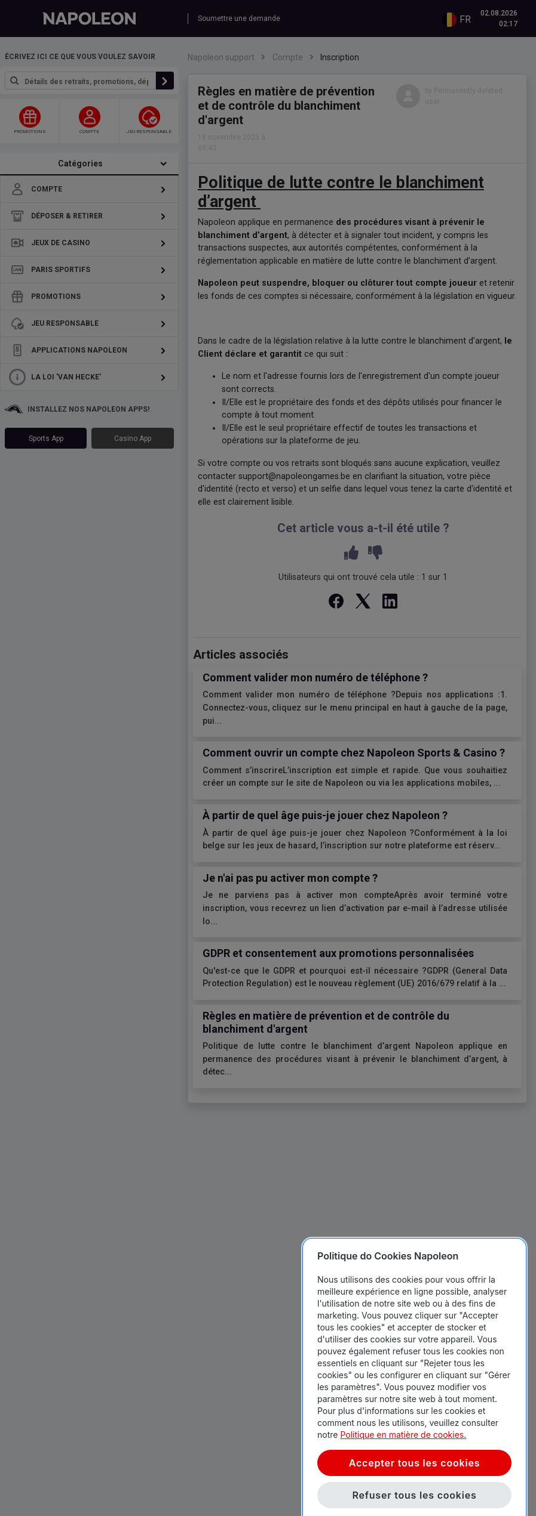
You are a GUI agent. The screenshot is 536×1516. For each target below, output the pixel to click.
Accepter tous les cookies (414, 1496)
